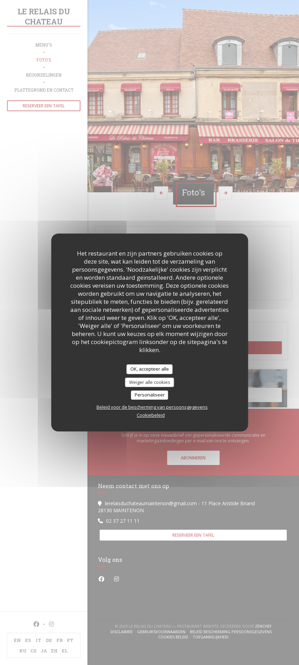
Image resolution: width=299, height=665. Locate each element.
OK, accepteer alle (149, 369)
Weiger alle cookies (149, 382)
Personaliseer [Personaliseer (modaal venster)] (150, 395)
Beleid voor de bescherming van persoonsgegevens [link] (152, 407)
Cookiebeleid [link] (151, 415)
